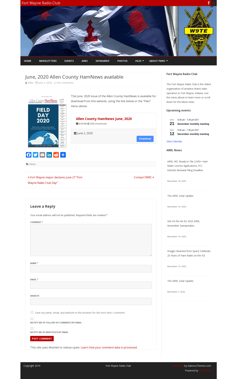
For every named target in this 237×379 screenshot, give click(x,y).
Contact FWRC (144, 177)
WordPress (204, 370)
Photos (122, 60)
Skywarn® (102, 60)
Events (69, 60)
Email (34, 279)
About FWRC (157, 60)
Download (145, 138)
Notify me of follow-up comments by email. (56, 322)
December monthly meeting (193, 134)
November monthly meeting (193, 124)
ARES (85, 60)
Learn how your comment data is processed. (109, 347)
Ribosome (178, 365)
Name (34, 263)
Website (34, 295)
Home (27, 60)
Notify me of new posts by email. (49, 332)
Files (138, 60)
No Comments (65, 82)
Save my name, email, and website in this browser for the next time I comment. (80, 312)
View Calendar (174, 141)
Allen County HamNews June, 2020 (104, 119)
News (32, 164)
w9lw (30, 82)
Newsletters (48, 60)
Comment (36, 222)
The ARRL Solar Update (180, 195)
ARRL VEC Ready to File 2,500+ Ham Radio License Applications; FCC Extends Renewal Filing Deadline (187, 166)
